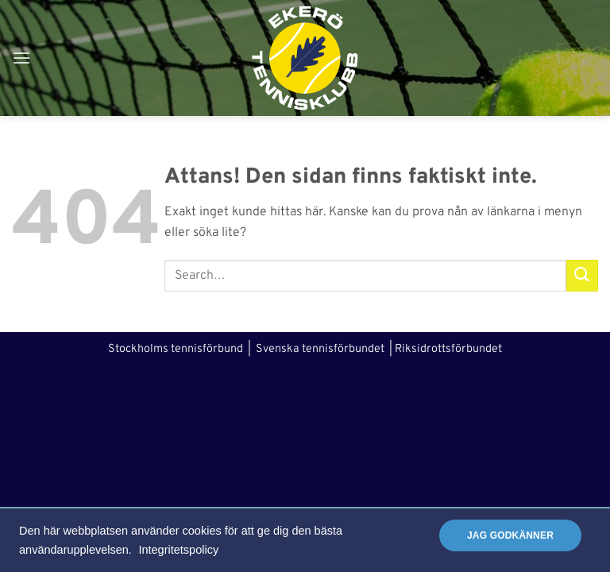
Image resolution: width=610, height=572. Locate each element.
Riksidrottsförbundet (448, 349)
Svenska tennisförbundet (320, 349)
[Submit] (582, 275)
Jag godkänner (510, 535)
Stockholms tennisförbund (175, 349)
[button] (21, 57)
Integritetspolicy (178, 549)
